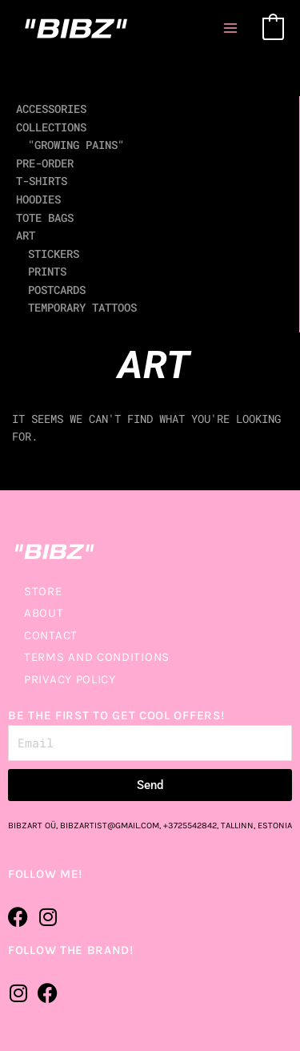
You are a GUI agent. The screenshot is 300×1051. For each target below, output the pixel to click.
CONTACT (51, 635)
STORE (43, 591)
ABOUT (44, 613)
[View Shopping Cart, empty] (273, 28)
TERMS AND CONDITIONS (97, 657)
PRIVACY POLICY (70, 679)
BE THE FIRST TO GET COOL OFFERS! (116, 715)
